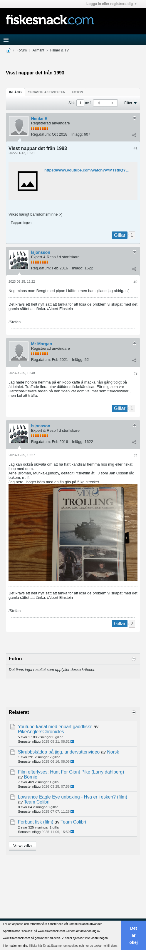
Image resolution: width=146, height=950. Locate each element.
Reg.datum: (41, 134)
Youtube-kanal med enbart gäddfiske (55, 726)
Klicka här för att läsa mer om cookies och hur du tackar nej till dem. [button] (73, 945)
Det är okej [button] (133, 935)
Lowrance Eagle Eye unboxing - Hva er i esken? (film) (72, 796)
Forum (21, 50)
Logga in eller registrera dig (111, 4)
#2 (135, 282)
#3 (135, 373)
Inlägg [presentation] (15, 92)
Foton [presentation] (77, 92)
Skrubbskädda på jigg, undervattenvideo (59, 751)
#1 (135, 148)
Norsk (113, 751)
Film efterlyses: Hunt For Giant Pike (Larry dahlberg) (71, 771)
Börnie (30, 776)
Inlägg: (77, 134)
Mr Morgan (41, 343)
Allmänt (38, 50)
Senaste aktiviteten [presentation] (47, 92)
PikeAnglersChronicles (41, 731)
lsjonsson (40, 252)
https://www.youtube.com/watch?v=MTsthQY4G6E (89, 170)
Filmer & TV (59, 50)
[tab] (15, 92)
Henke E (39, 118)
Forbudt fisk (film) (35, 821)
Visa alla (22, 846)
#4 (135, 456)
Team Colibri (37, 801)
